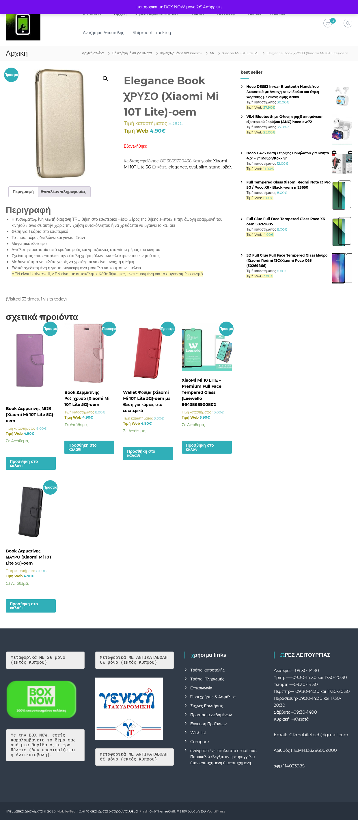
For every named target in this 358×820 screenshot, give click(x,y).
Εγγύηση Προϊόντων (208, 723)
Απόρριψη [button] (212, 7)
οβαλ (227, 167)
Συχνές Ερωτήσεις (206, 705)
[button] (105, 78)
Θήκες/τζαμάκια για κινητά (132, 53)
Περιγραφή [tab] (23, 191)
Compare (199, 741)
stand (215, 167)
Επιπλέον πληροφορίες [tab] (63, 191)
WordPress (216, 811)
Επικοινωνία (201, 688)
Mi (212, 53)
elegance (178, 167)
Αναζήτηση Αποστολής (103, 32)
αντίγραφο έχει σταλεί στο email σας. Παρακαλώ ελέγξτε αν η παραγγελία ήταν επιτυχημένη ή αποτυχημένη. (223, 756)
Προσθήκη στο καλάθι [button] (24, 463)
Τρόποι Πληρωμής (207, 679)
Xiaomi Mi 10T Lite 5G (240, 53)
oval (193, 167)
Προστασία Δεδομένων (211, 714)
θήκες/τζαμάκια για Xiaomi (181, 53)
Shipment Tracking (152, 32)
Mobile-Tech (67, 811)
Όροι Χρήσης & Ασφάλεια (213, 697)
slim (203, 167)
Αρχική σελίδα (93, 53)
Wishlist (198, 732)
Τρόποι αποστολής (207, 670)
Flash (144, 811)
